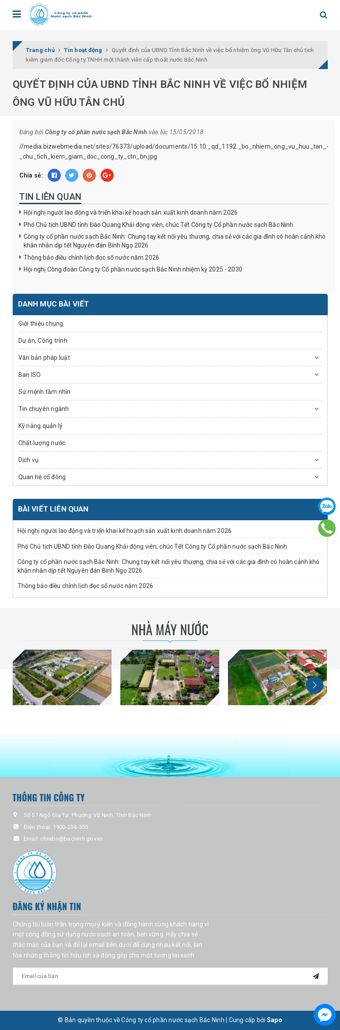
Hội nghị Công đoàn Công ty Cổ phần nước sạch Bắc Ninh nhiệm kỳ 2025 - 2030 (133, 269)
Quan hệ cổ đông (42, 476)
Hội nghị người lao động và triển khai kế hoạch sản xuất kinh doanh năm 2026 (131, 212)
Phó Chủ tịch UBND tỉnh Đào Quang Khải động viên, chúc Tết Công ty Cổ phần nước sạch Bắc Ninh (159, 224)
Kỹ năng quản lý (40, 425)
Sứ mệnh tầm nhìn (44, 391)
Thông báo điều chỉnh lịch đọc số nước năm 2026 (91, 257)
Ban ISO (29, 374)
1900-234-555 (70, 827)
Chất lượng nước (42, 442)
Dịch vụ (28, 459)
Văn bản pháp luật (44, 357)
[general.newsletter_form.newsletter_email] (170, 976)
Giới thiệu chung (40, 323)
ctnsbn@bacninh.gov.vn (71, 838)
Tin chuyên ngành (43, 408)
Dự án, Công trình (42, 340)
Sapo (274, 1019)
